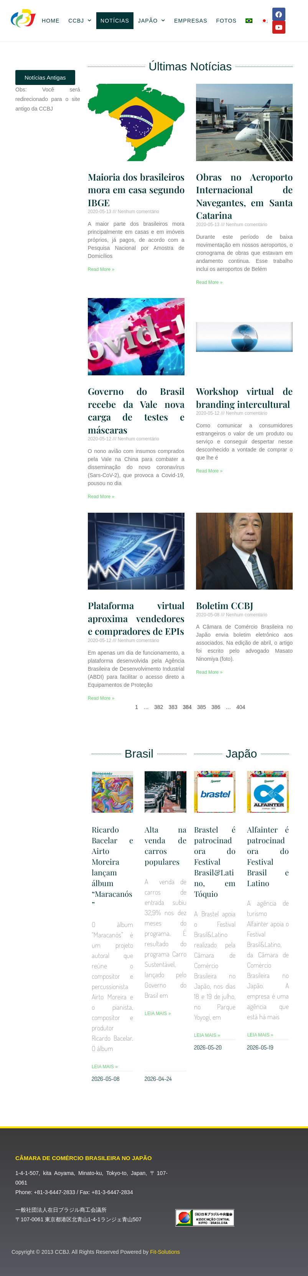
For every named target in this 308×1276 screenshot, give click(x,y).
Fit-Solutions (165, 1252)
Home (50, 21)
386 (215, 707)
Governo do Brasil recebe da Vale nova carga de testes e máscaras (136, 410)
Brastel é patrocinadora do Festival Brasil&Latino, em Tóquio (215, 861)
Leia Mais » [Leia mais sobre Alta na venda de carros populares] (158, 1013)
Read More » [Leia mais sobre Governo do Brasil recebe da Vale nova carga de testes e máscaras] (101, 496)
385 (201, 707)
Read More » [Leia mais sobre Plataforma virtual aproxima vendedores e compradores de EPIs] (101, 698)
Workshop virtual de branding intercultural (244, 397)
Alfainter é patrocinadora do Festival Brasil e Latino (268, 856)
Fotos (226, 21)
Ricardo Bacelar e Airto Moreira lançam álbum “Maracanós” (112, 866)
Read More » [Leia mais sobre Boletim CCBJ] (209, 672)
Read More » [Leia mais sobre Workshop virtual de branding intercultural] (209, 471)
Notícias (114, 21)
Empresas (191, 21)
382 (158, 707)
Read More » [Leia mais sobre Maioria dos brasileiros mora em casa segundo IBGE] (101, 269)
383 (172, 707)
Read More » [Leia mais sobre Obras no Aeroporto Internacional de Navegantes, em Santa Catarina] (209, 282)
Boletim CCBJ (224, 605)
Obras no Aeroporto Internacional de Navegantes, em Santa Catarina (244, 196)
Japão (152, 20)
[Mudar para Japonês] (264, 20)
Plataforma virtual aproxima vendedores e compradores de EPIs (136, 618)
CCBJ (80, 20)
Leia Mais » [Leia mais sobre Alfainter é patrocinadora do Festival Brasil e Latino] (260, 1035)
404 (240, 707)
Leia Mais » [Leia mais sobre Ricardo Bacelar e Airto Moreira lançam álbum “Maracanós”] (105, 1066)
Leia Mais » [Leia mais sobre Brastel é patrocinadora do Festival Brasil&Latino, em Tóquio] (207, 1035)
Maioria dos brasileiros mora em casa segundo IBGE (136, 190)
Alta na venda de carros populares (165, 845)
